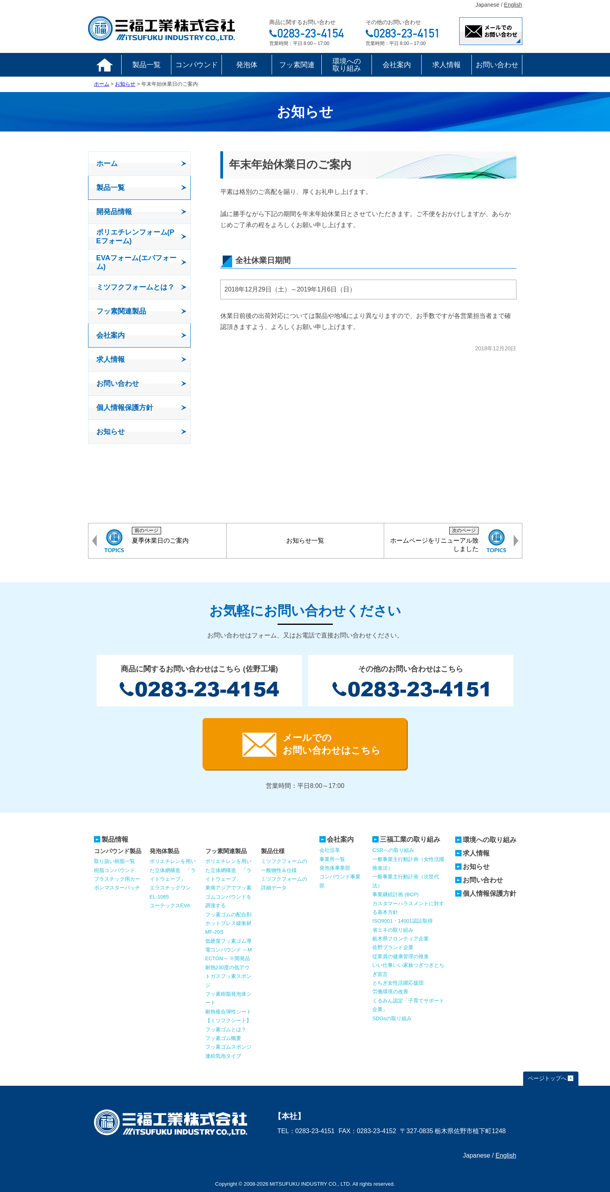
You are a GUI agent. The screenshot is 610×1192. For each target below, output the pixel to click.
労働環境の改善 (390, 992)
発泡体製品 (164, 851)
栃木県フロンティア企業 (400, 939)
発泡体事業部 (334, 868)
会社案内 (397, 65)
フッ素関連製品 (226, 851)
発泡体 (246, 65)
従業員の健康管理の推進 (400, 956)
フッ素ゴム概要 (223, 1038)
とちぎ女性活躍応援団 (398, 983)
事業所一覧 (332, 859)
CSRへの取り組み (393, 850)
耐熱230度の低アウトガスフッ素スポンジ (228, 976)
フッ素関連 (297, 65)
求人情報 (446, 65)
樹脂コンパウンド (114, 870)
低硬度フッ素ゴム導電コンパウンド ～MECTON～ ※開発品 (228, 950)
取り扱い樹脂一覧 (114, 861)
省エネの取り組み (392, 930)
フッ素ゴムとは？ (225, 1029)
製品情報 (114, 839)
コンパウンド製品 (117, 851)
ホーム (105, 65)
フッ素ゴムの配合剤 (228, 915)
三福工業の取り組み (410, 839)
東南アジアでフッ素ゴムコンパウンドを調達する (228, 896)
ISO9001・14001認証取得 (402, 921)
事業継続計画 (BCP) (395, 894)
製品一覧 (146, 65)
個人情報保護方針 (489, 893)
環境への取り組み (346, 64)
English (513, 5)
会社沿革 (329, 850)
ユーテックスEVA (170, 905)
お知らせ (476, 866)
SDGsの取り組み (392, 1018)
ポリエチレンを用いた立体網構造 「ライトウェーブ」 (173, 870)
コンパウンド (196, 65)
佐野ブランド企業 (392, 947)
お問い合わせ (497, 65)
